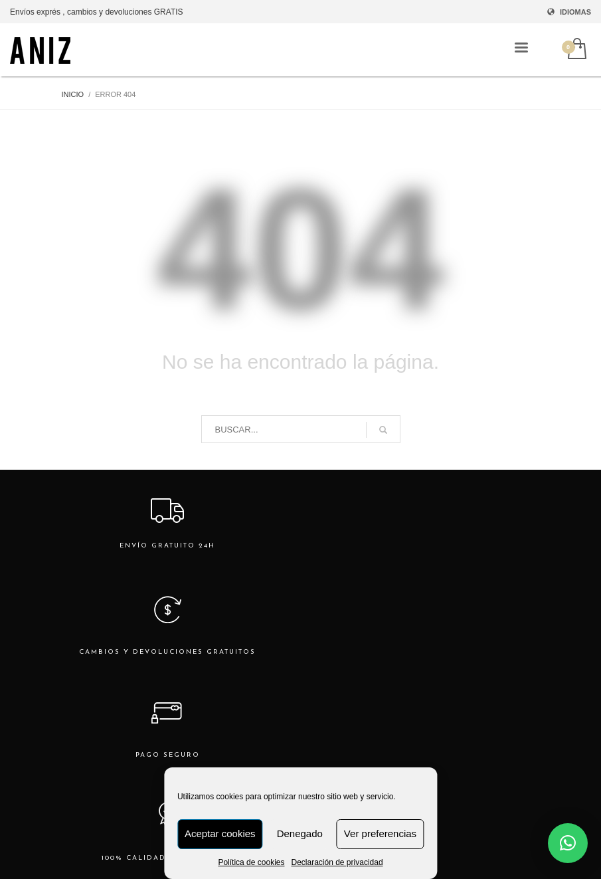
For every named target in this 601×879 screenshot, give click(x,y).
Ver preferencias (380, 833)
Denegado (300, 833)
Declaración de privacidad (337, 862)
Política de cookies (251, 862)
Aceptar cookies (220, 833)
